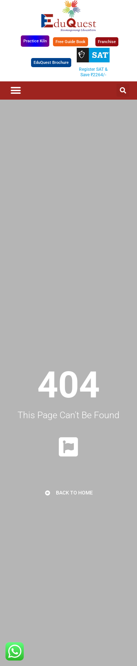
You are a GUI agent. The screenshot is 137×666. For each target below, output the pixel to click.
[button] (15, 90)
